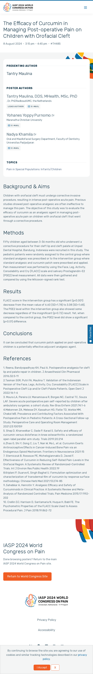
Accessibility (46, 630)
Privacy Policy (46, 620)
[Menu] (85, 7)
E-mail (35, 106)
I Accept (42, 667)
